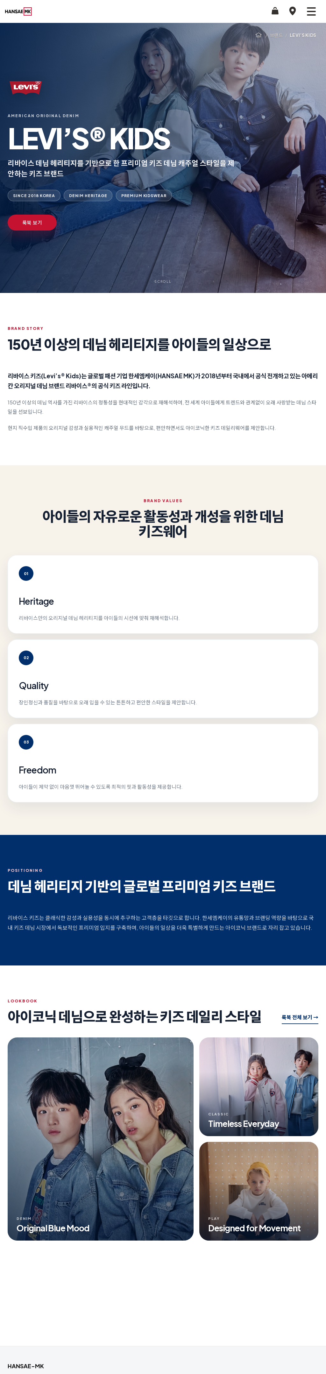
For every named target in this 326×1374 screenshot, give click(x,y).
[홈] (258, 35)
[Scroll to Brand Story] (163, 274)
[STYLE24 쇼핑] (275, 11)
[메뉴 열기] (311, 11)
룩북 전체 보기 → (300, 1017)
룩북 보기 (32, 222)
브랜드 (276, 35)
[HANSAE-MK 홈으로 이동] (18, 11)
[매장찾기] (292, 11)
